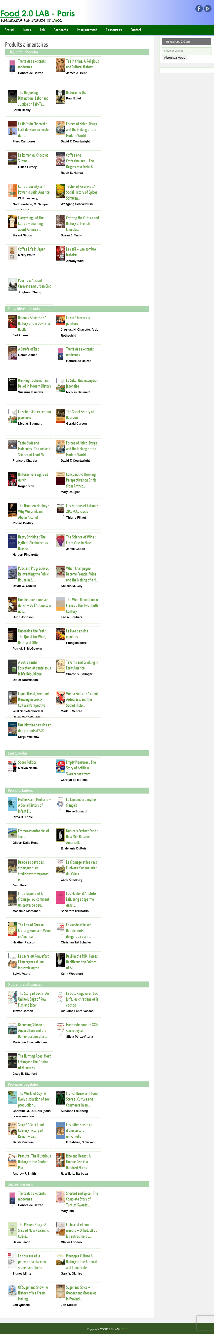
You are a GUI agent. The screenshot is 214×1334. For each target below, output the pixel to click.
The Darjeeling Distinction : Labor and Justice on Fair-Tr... (33, 98)
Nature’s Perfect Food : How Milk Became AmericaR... (82, 837)
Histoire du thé (76, 92)
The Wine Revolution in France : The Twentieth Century (82, 605)
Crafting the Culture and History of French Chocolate (82, 224)
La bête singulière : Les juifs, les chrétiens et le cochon (82, 999)
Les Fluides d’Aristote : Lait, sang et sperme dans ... (81, 899)
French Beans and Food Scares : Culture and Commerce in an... (82, 1099)
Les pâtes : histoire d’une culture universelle (79, 1130)
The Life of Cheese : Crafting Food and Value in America (34, 931)
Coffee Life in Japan (31, 249)
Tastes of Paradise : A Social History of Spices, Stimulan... (82, 192)
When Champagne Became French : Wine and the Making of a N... (82, 574)
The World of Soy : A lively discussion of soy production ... (33, 1099)
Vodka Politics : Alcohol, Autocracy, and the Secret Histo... (82, 699)
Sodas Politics (27, 762)
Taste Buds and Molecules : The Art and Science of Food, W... (34, 449)
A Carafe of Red (28, 349)
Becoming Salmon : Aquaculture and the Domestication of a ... (32, 1031)
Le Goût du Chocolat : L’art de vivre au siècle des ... (33, 130)
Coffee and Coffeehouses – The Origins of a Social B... (80, 161)
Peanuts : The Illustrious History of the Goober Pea (34, 1162)
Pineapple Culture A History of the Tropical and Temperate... (81, 1262)
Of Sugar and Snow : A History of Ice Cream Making (33, 1293)
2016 (124, 1329)
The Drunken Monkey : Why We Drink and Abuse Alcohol (33, 511)
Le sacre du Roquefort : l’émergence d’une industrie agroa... (34, 962)
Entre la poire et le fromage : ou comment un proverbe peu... (33, 899)
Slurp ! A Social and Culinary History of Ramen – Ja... (31, 1130)
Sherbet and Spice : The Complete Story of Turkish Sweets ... (82, 1199)
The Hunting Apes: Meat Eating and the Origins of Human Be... (34, 1062)
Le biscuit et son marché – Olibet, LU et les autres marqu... (81, 1230)
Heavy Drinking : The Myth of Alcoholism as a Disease (34, 543)
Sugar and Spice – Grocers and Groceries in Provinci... (81, 1293)
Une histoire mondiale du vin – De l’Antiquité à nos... (34, 605)
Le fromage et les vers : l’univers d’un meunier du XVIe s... (82, 868)
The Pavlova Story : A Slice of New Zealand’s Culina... (33, 1230)
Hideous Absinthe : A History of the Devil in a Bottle (34, 323)
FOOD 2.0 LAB (109, 1329)
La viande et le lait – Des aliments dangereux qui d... (79, 931)
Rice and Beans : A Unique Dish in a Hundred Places (78, 1162)
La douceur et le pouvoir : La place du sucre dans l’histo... (32, 1262)
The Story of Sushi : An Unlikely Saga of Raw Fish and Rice (33, 999)
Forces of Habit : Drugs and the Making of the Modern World (81, 130)
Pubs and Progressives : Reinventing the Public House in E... (34, 574)
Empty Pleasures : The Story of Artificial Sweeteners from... (81, 768)
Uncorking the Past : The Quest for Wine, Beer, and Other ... (32, 637)
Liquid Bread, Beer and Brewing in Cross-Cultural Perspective (33, 699)
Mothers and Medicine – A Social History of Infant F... (34, 805)
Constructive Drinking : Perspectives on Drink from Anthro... (81, 480)
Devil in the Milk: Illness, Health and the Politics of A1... (82, 962)
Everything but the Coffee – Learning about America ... (31, 224)
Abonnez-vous (174, 57)
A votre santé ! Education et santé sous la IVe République (34, 668)
